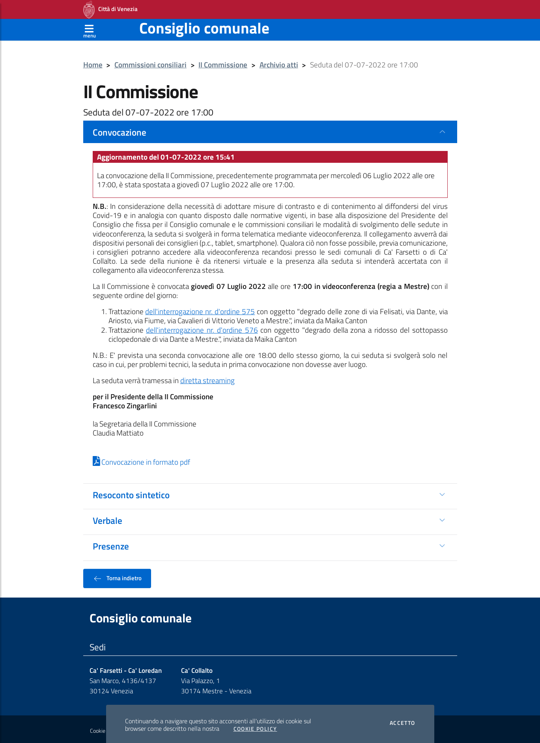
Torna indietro (117, 576)
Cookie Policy (255, 726)
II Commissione (222, 62)
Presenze (111, 543)
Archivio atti (279, 62)
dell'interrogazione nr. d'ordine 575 (200, 309)
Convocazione (119, 130)
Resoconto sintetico (131, 492)
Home (93, 62)
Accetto (402, 720)
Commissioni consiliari (150, 62)
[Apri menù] (89, 27)
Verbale (107, 518)
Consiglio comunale (204, 25)
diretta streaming (207, 378)
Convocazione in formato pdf (142, 460)
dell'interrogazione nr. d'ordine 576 (202, 327)
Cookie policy (105, 728)
